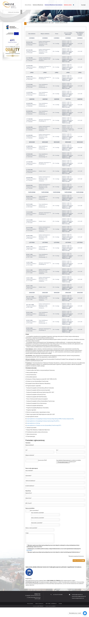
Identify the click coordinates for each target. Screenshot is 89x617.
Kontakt (83, 5)
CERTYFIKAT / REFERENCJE (51, 603)
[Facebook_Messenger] (85, 613)
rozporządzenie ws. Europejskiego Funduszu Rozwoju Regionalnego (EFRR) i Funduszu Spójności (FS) (50, 418)
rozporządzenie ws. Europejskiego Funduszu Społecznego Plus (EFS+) (43, 421)
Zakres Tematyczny (39, 603)
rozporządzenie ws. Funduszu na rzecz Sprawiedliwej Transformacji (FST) (44, 425)
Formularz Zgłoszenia (13, 12)
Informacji (29, 550)
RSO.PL (54, 606)
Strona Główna (28, 4)
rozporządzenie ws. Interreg (33, 423)
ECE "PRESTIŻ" (40, 606)
